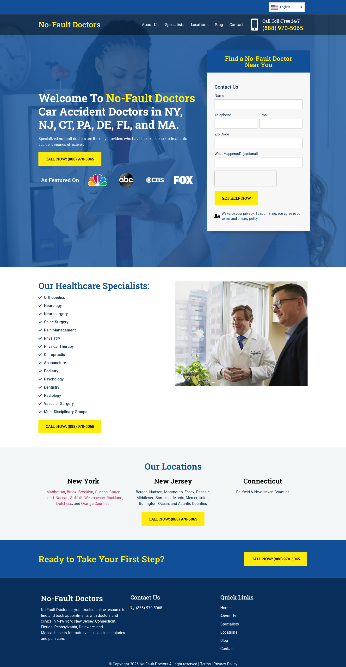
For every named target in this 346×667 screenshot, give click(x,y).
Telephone (223, 115)
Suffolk (76, 498)
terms (226, 218)
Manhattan (55, 492)
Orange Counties (95, 503)
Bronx (72, 492)
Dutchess (64, 503)
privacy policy (248, 218)
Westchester (94, 498)
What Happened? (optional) (236, 154)
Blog (219, 24)
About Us (150, 24)
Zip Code (222, 134)
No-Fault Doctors (69, 24)
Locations (200, 24)
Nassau (62, 498)
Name (219, 96)
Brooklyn (85, 492)
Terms (205, 664)
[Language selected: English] (287, 7)
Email (264, 115)
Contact (236, 24)
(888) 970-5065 (282, 28)
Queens (101, 492)
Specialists (174, 24)
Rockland (114, 498)
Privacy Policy (225, 664)
